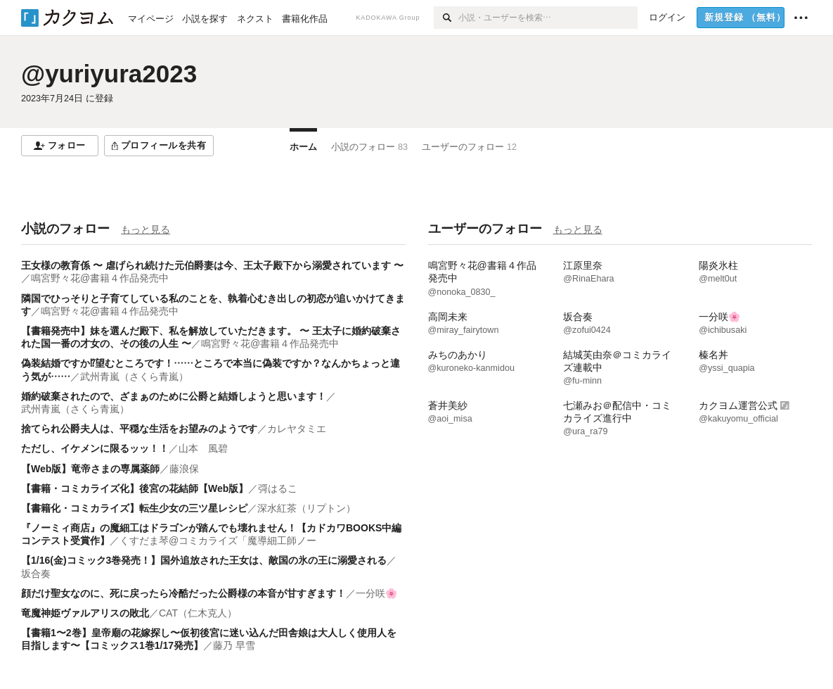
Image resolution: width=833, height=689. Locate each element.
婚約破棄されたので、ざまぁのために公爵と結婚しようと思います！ (173, 396)
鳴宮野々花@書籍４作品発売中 (100, 278)
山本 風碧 (203, 448)
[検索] (446, 17)
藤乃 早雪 (234, 645)
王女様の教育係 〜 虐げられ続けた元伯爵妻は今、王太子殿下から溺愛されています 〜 (212, 265)
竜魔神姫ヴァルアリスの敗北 (85, 613)
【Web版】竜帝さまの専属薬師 (90, 468)
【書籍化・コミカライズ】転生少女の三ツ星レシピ (134, 508)
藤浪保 (184, 468)
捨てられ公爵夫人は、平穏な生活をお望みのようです (139, 428)
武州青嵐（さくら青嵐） (134, 376)
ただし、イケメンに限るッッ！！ (95, 448)
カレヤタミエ (296, 428)
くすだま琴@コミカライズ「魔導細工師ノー (218, 540)
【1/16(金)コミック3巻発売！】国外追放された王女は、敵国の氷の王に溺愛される (204, 560)
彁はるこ (277, 488)
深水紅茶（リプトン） (306, 508)
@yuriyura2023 (109, 73)
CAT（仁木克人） (198, 613)
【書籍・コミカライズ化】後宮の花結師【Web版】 (134, 488)
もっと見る (145, 229)
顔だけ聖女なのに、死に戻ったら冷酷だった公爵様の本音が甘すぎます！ (183, 593)
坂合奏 (36, 573)
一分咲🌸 (376, 593)
